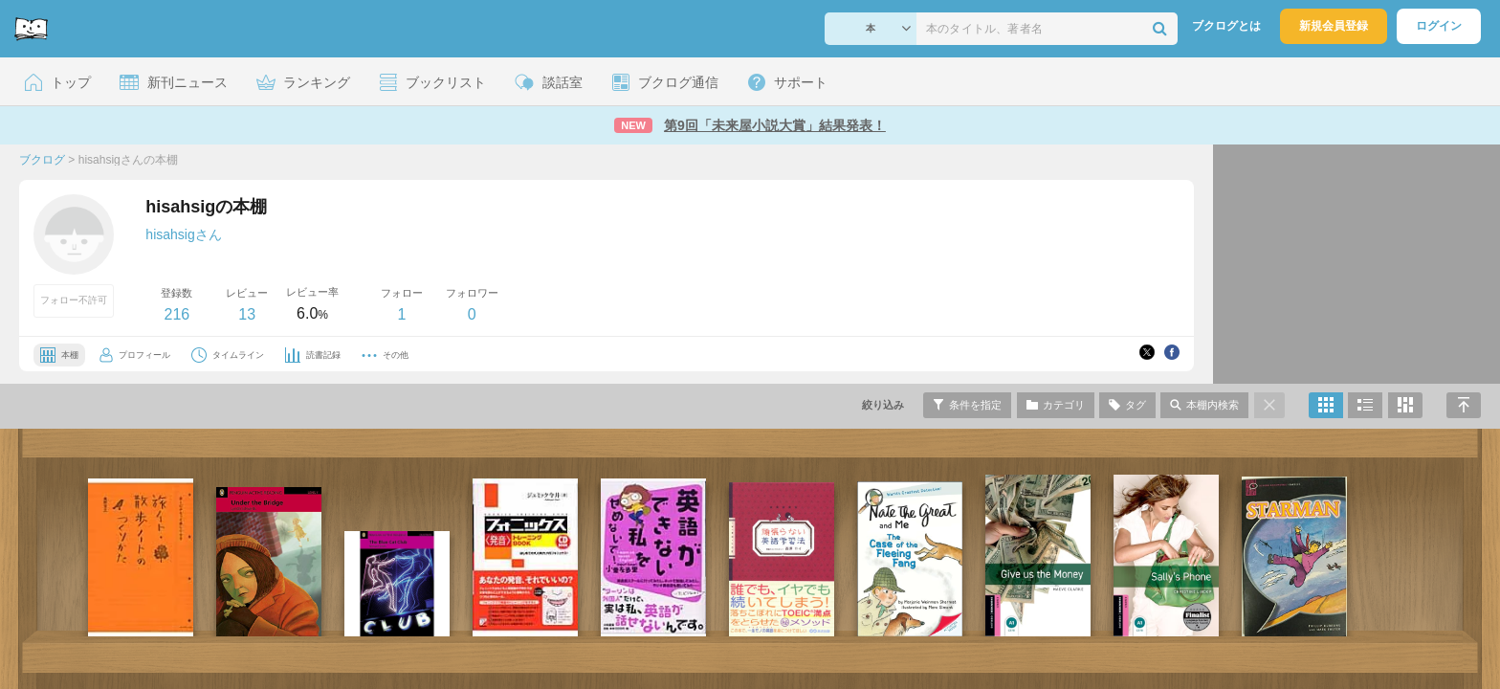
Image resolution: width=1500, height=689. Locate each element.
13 (246, 314)
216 (176, 314)
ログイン (1439, 26)
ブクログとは (1226, 26)
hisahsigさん (183, 234)
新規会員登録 (1333, 26)
